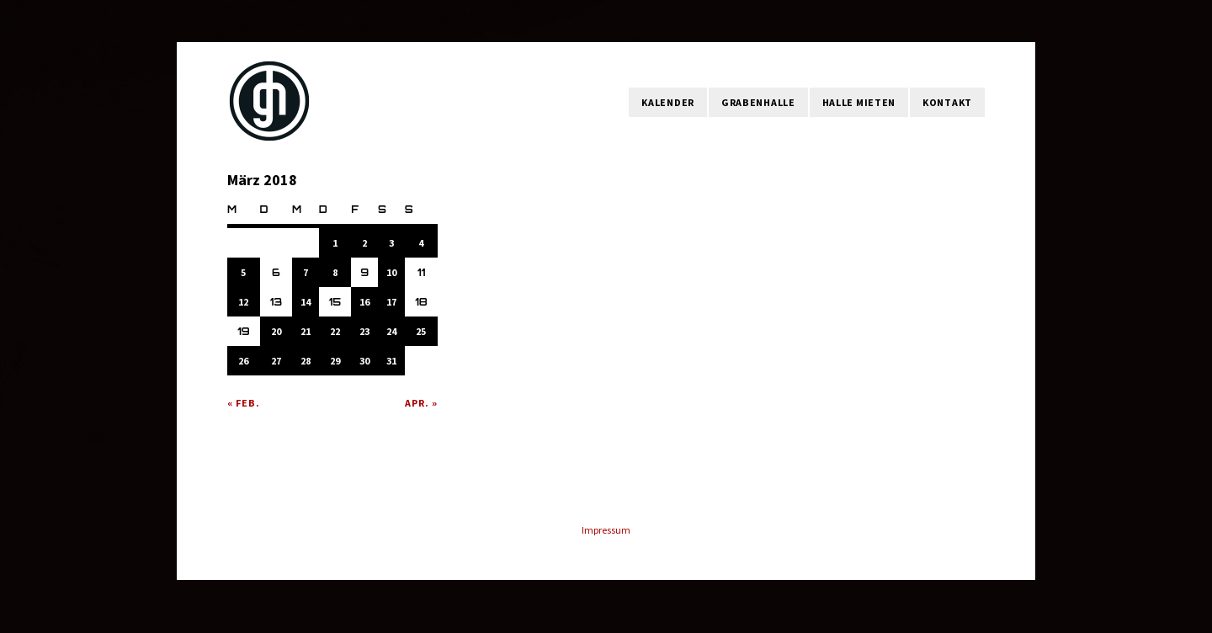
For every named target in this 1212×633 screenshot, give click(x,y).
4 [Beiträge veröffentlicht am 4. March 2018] (420, 243)
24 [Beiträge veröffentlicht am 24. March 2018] (391, 331)
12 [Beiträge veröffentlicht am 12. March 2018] (243, 301)
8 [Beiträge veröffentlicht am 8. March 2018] (335, 272)
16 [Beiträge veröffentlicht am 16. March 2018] (364, 301)
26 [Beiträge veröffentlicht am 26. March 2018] (243, 360)
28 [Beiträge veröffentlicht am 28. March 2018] (305, 360)
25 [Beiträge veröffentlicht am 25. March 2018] (421, 331)
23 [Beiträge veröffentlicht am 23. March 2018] (364, 331)
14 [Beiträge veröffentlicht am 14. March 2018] (305, 301)
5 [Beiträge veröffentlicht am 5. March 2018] (243, 272)
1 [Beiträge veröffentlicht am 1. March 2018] (335, 243)
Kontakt (947, 102)
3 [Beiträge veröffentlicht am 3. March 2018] (391, 243)
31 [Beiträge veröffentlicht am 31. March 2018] (391, 360)
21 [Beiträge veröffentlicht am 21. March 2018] (305, 331)
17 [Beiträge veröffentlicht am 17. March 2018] (391, 301)
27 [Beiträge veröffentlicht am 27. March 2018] (276, 360)
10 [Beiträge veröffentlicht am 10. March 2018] (391, 272)
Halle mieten (859, 102)
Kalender (667, 102)
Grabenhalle (758, 102)
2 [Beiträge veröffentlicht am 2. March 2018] (364, 243)
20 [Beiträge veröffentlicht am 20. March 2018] (276, 331)
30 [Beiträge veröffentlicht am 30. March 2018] (364, 360)
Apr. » (421, 402)
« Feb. (243, 402)
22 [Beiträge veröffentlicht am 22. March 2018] (335, 331)
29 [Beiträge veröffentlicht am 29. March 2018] (335, 360)
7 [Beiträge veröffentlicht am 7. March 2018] (305, 272)
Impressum (606, 530)
